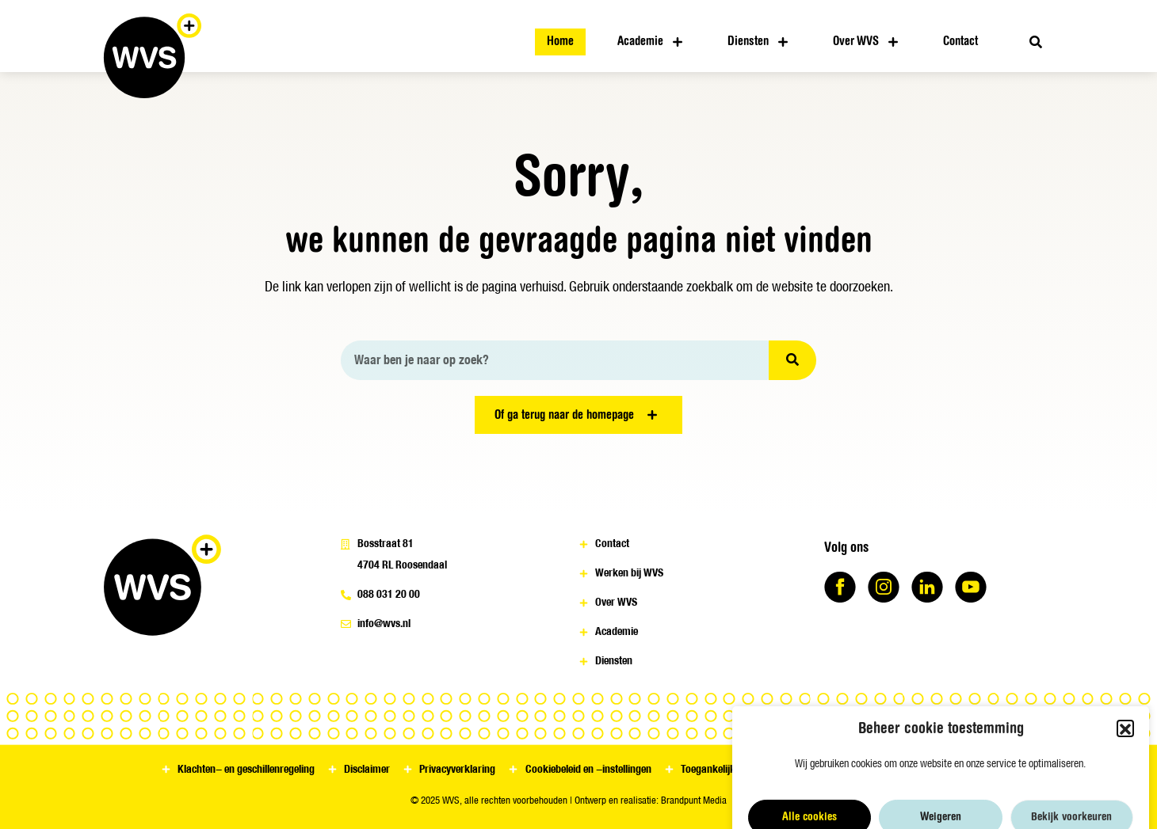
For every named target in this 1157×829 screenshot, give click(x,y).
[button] (1125, 770)
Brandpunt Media (694, 800)
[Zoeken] (792, 360)
